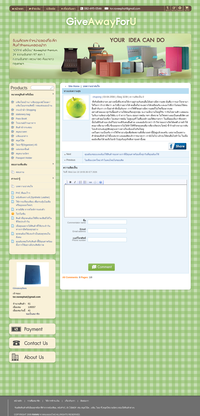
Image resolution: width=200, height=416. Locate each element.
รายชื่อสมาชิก (33, 401)
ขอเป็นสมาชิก (33, 314)
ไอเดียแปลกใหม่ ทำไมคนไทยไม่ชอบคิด (104, 160)
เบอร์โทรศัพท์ (74, 239)
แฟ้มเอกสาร (22, 136)
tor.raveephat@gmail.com (27, 297)
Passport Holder (24, 158)
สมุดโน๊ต (20, 140)
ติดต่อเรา (32, 343)
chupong (97, 97)
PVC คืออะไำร (23, 193)
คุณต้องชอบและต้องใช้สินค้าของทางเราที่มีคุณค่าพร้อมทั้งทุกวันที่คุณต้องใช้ (122, 154)
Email (74, 230)
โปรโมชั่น (20, 214)
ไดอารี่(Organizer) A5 (26, 145)
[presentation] (115, 254)
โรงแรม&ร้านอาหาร (26, 123)
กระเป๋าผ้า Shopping (26, 110)
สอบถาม (20, 172)
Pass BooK (21, 118)
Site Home (74, 86)
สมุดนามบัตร (22, 153)
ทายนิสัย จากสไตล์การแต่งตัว (30, 209)
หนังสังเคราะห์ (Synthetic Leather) (33, 197)
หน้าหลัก (18, 401)
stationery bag (23, 114)
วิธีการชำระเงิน (32, 329)
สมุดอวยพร (21, 131)
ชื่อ (74, 221)
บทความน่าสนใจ (24, 186)
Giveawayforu (20, 288)
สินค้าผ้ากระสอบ (24, 127)
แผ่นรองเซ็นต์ (22, 149)
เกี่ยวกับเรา (32, 357)
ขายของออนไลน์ (48, 414)
